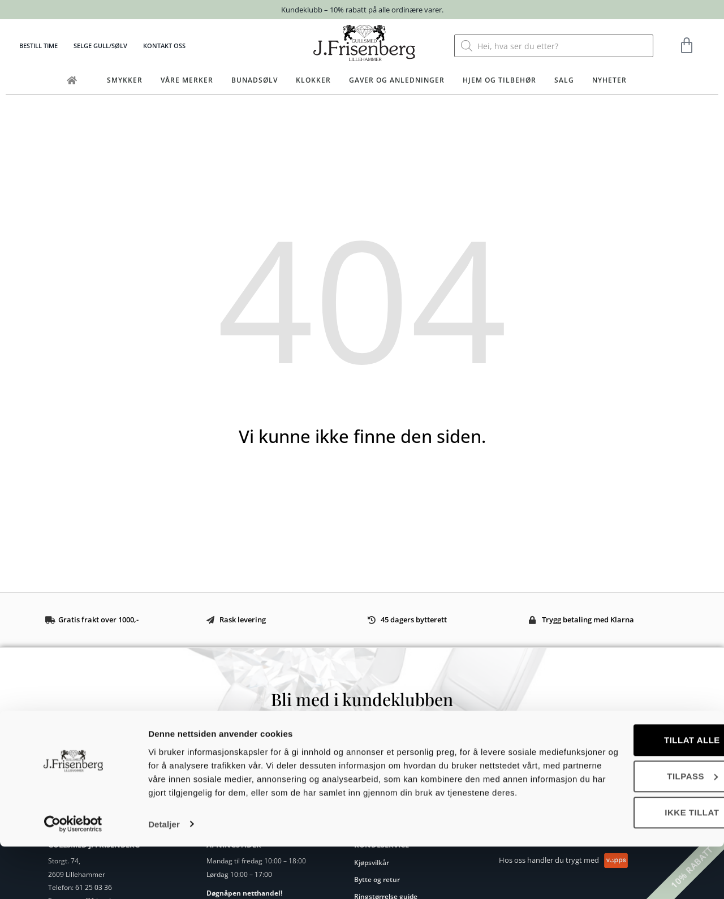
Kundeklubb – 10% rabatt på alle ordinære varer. (362, 10)
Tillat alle (630, 779)
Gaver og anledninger (397, 80)
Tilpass (630, 815)
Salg (564, 80)
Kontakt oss (164, 45)
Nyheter (609, 80)
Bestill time (38, 45)
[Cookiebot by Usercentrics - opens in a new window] (73, 876)
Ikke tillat (629, 852)
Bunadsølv (254, 80)
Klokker (313, 80)
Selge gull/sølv (100, 45)
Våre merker (187, 80)
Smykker (125, 80)
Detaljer (164, 876)
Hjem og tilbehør (499, 80)
